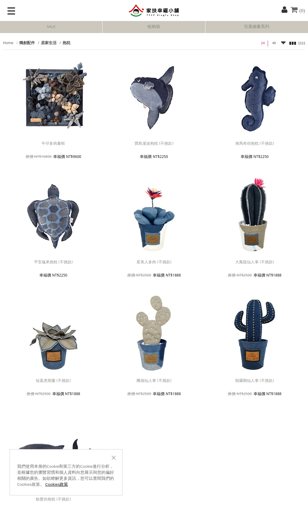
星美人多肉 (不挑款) (154, 262)
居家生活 (49, 43)
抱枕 (66, 43)
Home (8, 43)
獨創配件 (27, 43)
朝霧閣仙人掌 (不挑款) (254, 381)
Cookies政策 (56, 485)
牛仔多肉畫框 (53, 144)
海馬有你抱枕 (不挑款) (254, 144)
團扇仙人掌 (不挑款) (154, 381)
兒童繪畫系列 (256, 27)
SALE (51, 27)
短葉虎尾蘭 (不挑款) (53, 381)
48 (274, 43)
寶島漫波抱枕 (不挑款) (153, 144)
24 (263, 43)
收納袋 (153, 27)
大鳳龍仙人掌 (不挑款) (254, 262)
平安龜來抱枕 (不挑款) (53, 262)
